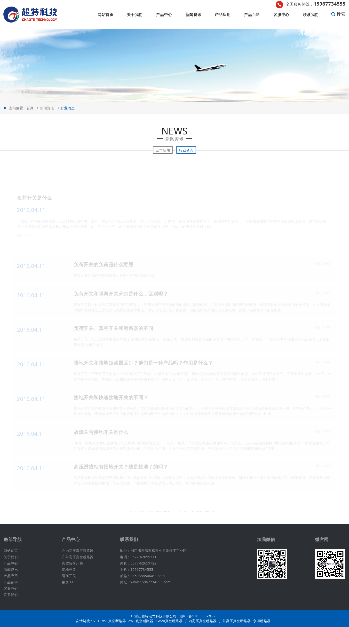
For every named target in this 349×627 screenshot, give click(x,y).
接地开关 (69, 569)
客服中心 (281, 14)
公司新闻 (163, 150)
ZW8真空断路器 (140, 621)
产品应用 (223, 14)
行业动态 (186, 150)
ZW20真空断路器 (169, 621)
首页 (30, 108)
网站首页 (105, 14)
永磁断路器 (262, 621)
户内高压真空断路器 (78, 550)
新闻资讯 (193, 14)
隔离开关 (69, 575)
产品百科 (252, 14)
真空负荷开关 (72, 563)
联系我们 (311, 14)
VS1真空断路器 (114, 621)
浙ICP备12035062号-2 (197, 616)
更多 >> (68, 582)
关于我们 (135, 14)
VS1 (97, 621)
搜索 (338, 14)
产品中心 (164, 14)
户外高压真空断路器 (78, 557)
